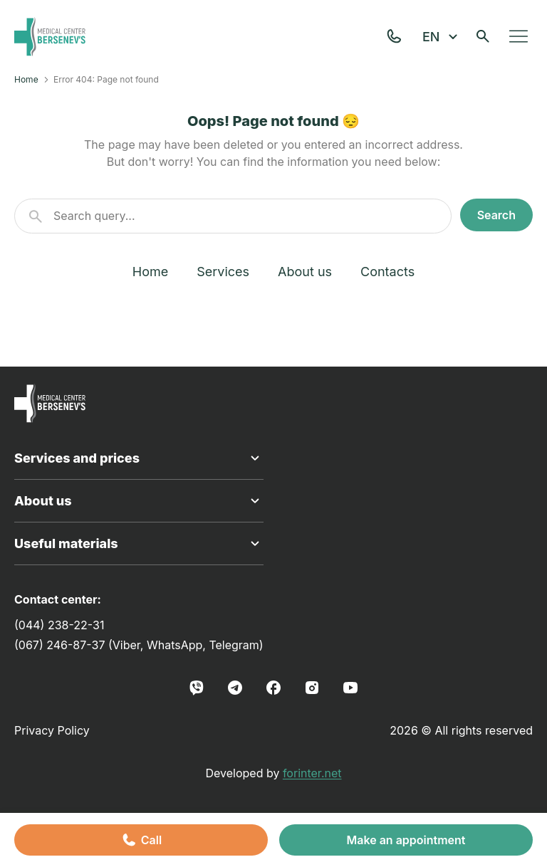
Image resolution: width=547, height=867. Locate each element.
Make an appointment (405, 840)
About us (305, 271)
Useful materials (139, 543)
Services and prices (139, 458)
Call (141, 839)
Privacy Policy (52, 730)
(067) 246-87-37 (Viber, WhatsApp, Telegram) (139, 645)
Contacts (387, 271)
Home (26, 79)
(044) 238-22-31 (59, 625)
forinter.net (312, 773)
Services (223, 271)
